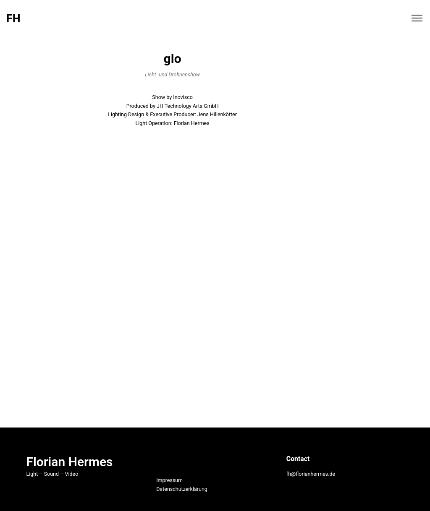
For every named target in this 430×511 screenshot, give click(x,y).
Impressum (169, 480)
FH (13, 18)
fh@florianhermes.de (310, 474)
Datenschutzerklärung (181, 489)
